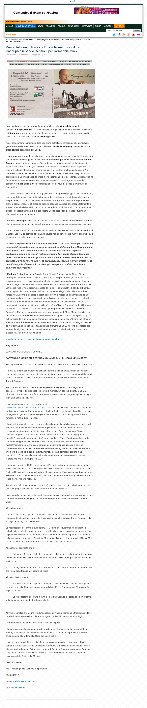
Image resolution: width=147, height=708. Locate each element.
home (9, 26)
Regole (61, 26)
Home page (11, 35)
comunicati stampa (19, 40)
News (40, 26)
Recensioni (73, 26)
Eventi (98, 26)
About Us (50, 26)
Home (8, 40)
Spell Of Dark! (25, 22)
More (118, 26)
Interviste (87, 26)
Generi (107, 26)
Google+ (73, 1)
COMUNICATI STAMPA (25, 26)
